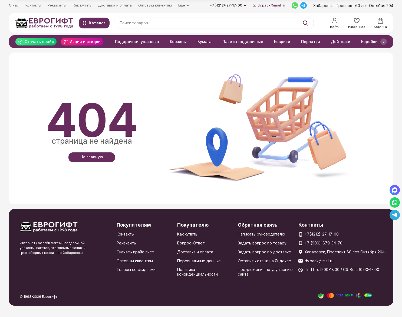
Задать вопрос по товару (262, 243)
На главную (91, 157)
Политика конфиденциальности (197, 271)
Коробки (369, 41)
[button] (383, 41)
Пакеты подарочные (242, 41)
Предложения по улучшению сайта (265, 271)
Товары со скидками (136, 269)
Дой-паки (340, 41)
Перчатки (310, 41)
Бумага (204, 41)
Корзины (178, 41)
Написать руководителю (261, 234)
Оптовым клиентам (155, 5)
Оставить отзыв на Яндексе (264, 261)
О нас (14, 5)
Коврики (282, 41)
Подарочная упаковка (137, 41)
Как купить (82, 5)
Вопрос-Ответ (191, 243)
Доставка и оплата (115, 5)
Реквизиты (57, 5)
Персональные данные (199, 261)
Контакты (33, 5)
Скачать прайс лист (135, 252)
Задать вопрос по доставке (264, 252)
